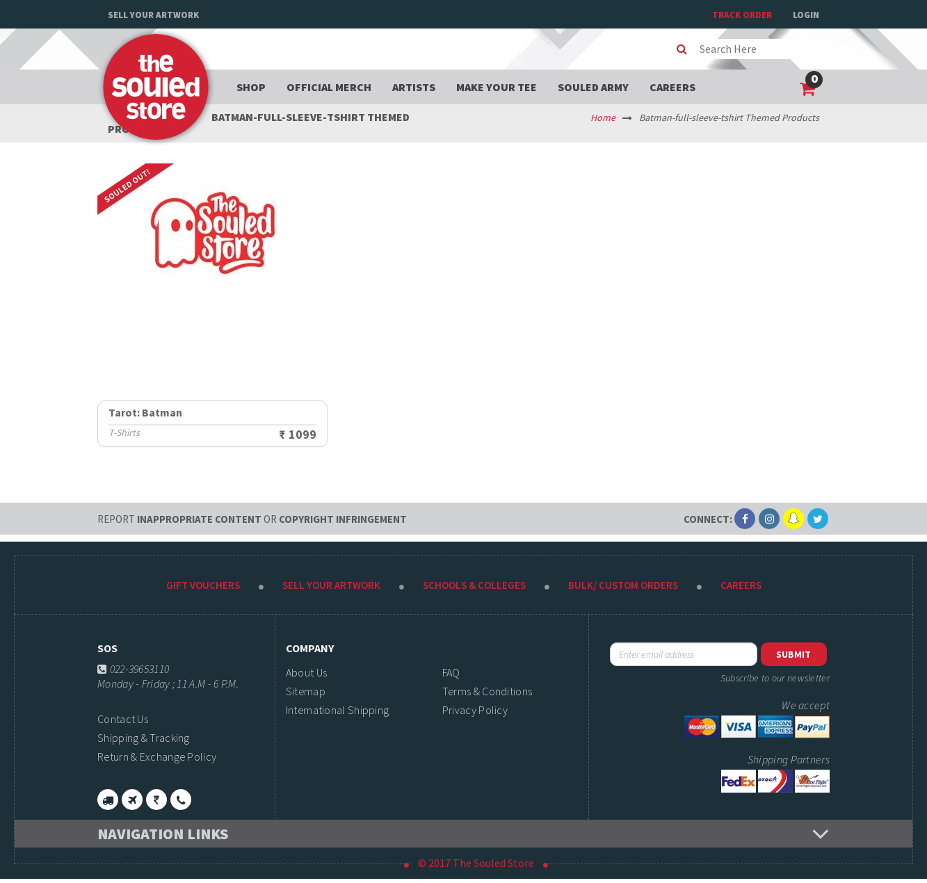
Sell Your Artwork (153, 15)
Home (602, 117)
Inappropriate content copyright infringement (252, 519)
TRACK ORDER (742, 15)
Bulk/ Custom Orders (623, 585)
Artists (413, 87)
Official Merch (329, 87)
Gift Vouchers (203, 585)
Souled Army (593, 87)
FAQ (451, 672)
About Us (306, 672)
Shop (251, 87)
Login (806, 15)
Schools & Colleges (474, 585)
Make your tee (496, 87)
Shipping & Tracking (143, 738)
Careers (672, 87)
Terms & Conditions (487, 691)
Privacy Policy (475, 710)
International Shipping (337, 710)
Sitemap (305, 691)
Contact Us (122, 719)
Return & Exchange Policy (156, 756)
